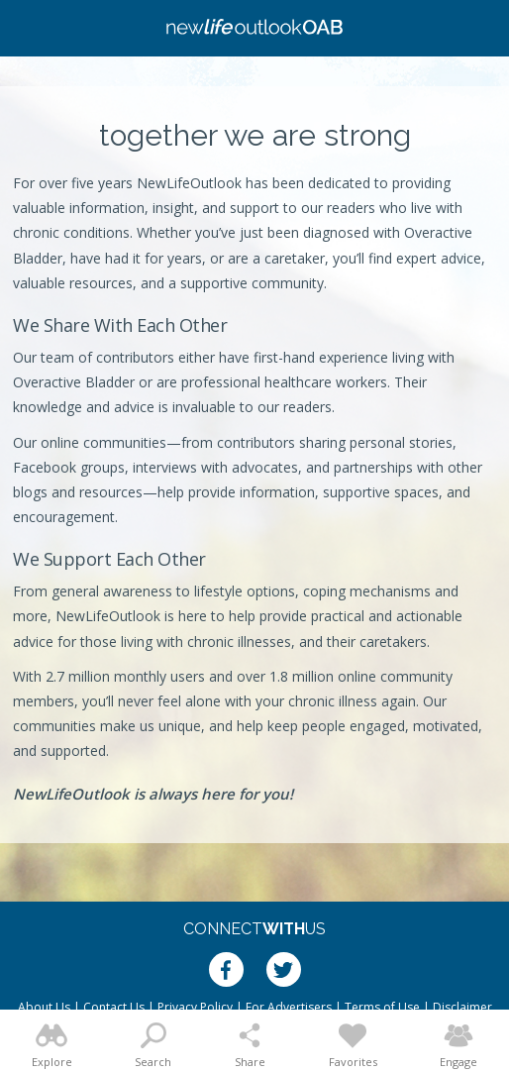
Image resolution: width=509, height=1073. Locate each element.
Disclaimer (462, 1007)
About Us (44, 1007)
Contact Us (114, 1007)
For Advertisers (289, 1007)
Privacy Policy (195, 1007)
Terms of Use (382, 1007)
